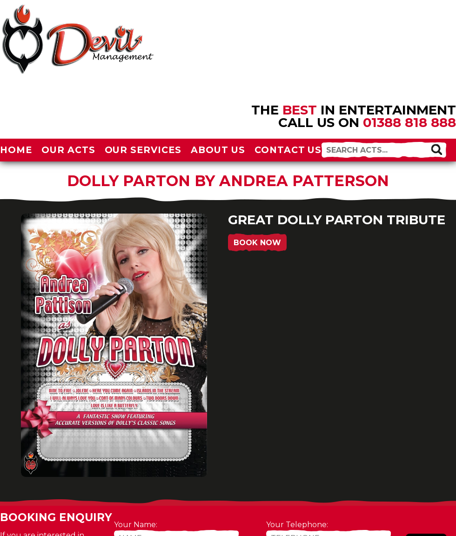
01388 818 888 (409, 122)
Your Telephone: (297, 524)
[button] (436, 149)
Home (16, 149)
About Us (218, 149)
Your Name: (135, 524)
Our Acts (68, 149)
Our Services (143, 149)
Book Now (257, 242)
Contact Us (288, 149)
